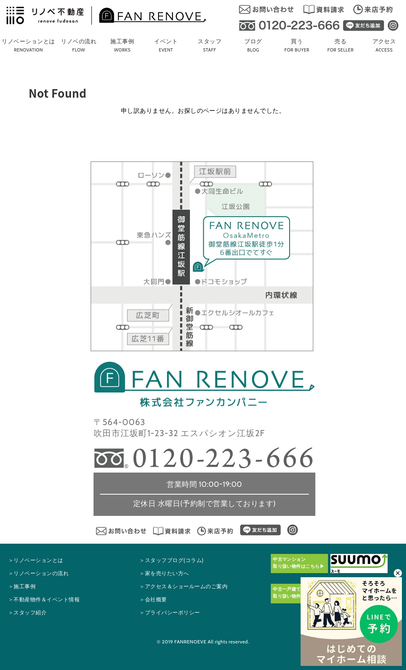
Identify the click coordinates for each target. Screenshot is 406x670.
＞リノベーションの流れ (38, 573)
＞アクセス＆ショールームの (183, 586)
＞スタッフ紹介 (27, 612)
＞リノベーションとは (35, 560)
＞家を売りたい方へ (164, 573)
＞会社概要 (153, 599)
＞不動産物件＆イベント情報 (44, 599)
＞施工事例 (22, 586)
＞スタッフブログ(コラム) (171, 560)
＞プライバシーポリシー (169, 612)
